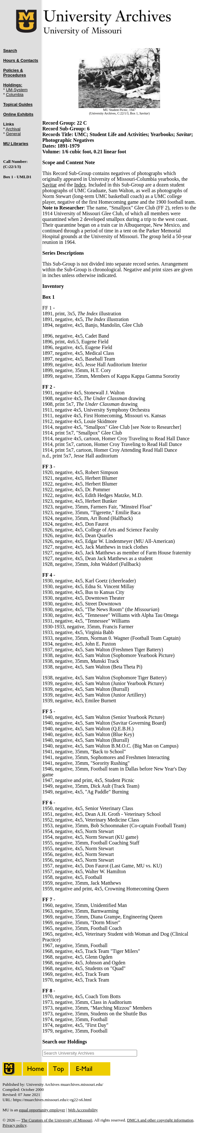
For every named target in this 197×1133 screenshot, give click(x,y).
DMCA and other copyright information (160, 1120)
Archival (13, 129)
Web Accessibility (83, 1109)
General (13, 133)
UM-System (17, 89)
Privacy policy (14, 1125)
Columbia (15, 94)
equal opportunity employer (42, 1109)
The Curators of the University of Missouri (56, 1120)
